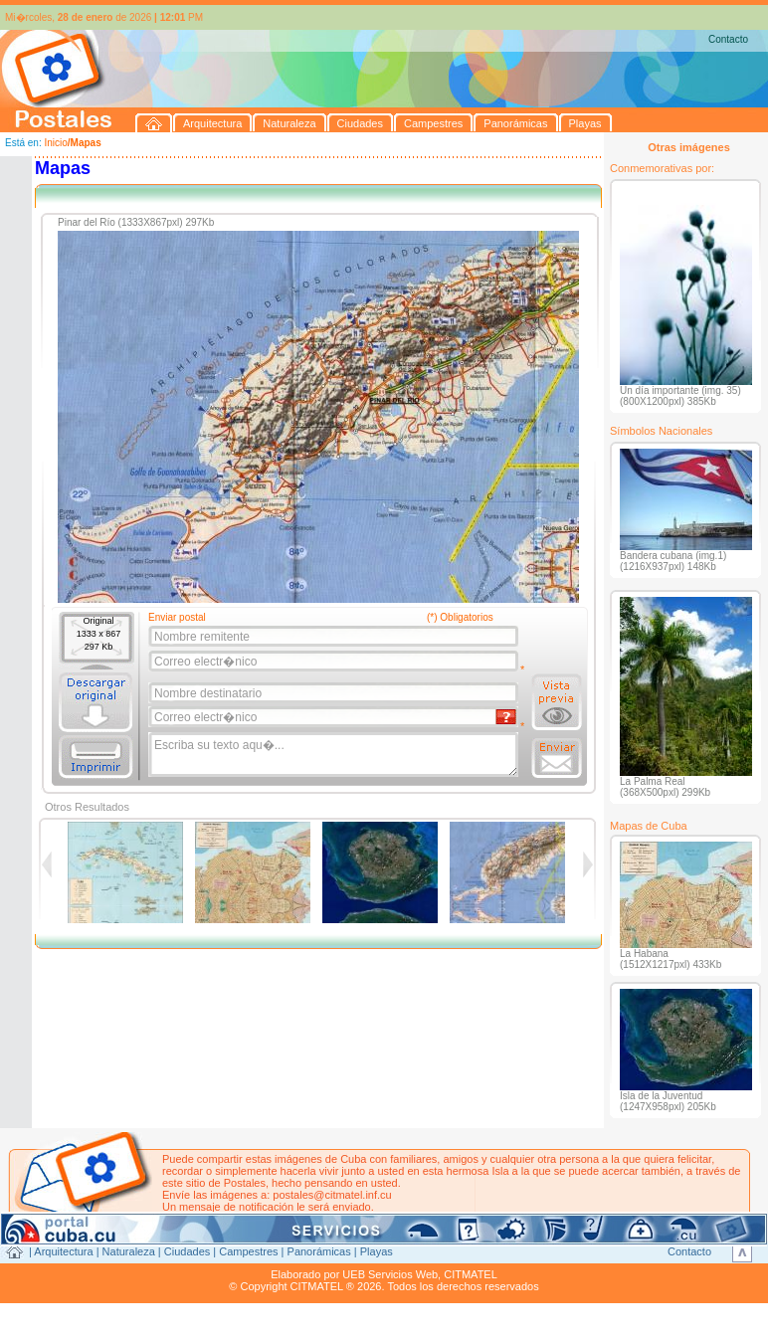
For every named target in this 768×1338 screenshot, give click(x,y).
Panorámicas (319, 1251)
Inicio (55, 142)
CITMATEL (470, 1274)
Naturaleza (128, 1251)
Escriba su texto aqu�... (334, 755)
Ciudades (187, 1251)
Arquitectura (63, 1251)
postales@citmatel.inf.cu (332, 1195)
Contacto (728, 39)
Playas (376, 1251)
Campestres (248, 1251)
